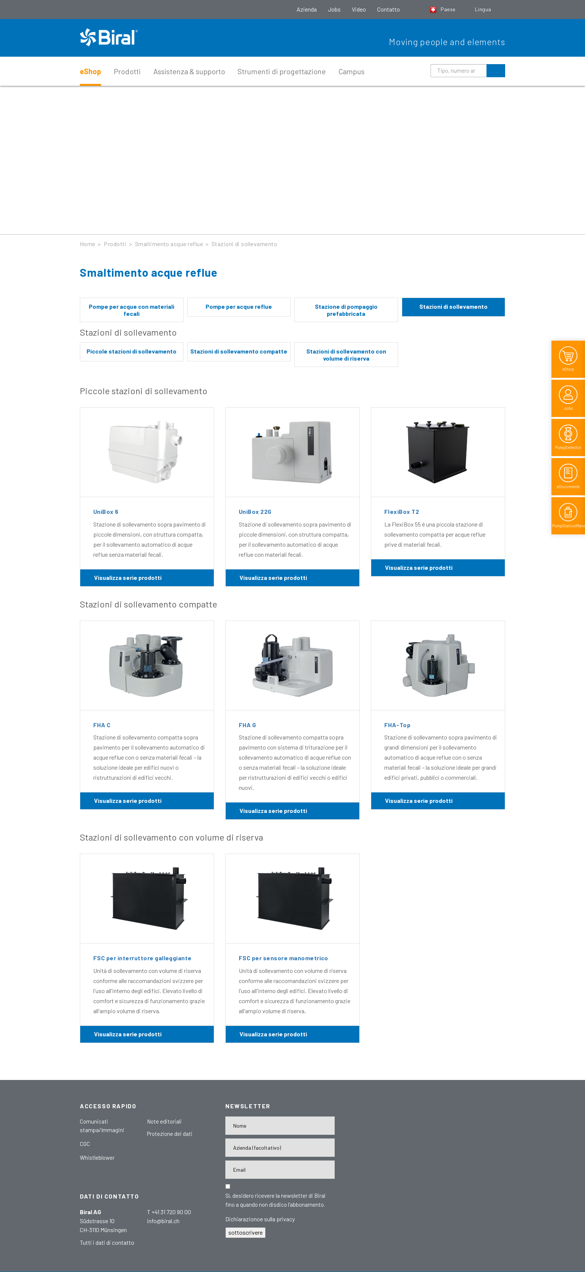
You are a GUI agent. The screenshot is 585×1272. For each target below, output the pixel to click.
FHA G (247, 724)
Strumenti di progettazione (282, 71)
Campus (351, 71)
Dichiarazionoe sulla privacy (260, 1218)
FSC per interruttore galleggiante (142, 957)
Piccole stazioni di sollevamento (131, 351)
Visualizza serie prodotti (128, 577)
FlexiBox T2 (401, 511)
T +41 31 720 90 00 (169, 1211)
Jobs (334, 9)
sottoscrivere (245, 1232)
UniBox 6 (106, 511)
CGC (85, 1143)
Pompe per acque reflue (239, 306)
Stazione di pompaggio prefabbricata (346, 310)
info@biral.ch (163, 1220)
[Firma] (280, 1147)
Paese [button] (443, 9)
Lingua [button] (483, 9)
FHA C (101, 724)
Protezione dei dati (170, 1133)
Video (359, 9)
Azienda (307, 9)
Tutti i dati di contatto (107, 1242)
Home (88, 243)
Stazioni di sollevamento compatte (238, 351)
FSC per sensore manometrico (283, 957)
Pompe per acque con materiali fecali (131, 310)
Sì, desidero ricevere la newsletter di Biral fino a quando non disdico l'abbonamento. (275, 1200)
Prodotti (127, 71)
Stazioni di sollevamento (245, 243)
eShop (90, 71)
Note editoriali (164, 1121)
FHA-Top (397, 724)
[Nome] (280, 1125)
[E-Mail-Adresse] (280, 1169)
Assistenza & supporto (189, 71)
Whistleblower (97, 1157)
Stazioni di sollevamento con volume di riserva (346, 355)
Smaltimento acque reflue (169, 243)
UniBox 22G (255, 511)
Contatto (388, 9)
